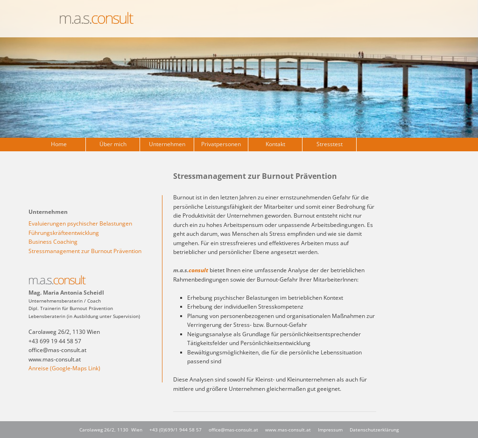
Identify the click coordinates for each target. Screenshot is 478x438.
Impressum (330, 429)
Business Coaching (52, 242)
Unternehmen (167, 144)
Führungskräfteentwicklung (63, 233)
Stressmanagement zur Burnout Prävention (84, 251)
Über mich (113, 144)
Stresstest (329, 144)
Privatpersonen (221, 144)
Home (59, 144)
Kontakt (275, 144)
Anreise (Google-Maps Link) (64, 368)
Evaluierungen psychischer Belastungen (80, 223)
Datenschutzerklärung (374, 429)
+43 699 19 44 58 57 (54, 341)
